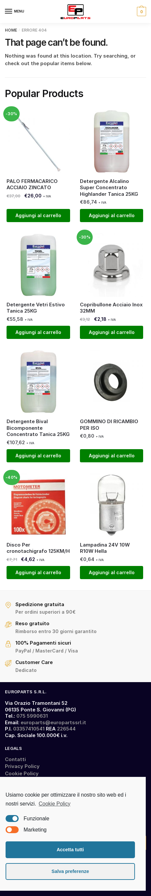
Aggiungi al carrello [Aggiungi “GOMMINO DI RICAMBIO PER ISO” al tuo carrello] (112, 455)
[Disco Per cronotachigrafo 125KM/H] (38, 505)
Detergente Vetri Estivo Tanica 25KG (36, 307)
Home (11, 30)
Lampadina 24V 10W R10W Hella (105, 548)
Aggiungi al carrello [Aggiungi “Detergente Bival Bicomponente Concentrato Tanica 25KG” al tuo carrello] (38, 455)
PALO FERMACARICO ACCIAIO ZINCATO (32, 184)
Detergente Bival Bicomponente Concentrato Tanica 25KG (38, 427)
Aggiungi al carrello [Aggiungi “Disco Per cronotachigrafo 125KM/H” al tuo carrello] (38, 572)
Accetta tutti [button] (70, 849)
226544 (66, 729)
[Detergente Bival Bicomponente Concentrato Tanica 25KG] (38, 382)
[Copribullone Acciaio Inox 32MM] (111, 265)
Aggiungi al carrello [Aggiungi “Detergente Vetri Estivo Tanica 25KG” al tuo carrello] (38, 332)
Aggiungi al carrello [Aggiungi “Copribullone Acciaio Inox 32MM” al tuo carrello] (112, 332)
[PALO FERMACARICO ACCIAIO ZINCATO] (38, 141)
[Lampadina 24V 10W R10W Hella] (111, 505)
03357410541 (29, 729)
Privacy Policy (22, 766)
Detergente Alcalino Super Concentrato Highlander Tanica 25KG (109, 187)
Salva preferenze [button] (70, 871)
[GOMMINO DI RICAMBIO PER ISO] (111, 382)
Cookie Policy (22, 773)
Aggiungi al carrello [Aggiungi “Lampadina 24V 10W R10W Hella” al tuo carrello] (112, 572)
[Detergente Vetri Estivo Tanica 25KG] (38, 265)
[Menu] (15, 11)
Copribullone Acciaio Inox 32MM (111, 307)
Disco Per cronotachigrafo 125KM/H (38, 548)
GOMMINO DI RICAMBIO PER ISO (109, 424)
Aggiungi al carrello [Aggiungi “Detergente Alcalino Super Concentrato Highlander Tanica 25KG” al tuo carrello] (112, 215)
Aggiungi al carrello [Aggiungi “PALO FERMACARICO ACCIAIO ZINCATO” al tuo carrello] (38, 215)
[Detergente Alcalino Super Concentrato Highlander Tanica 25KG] (111, 141)
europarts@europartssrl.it (53, 722)
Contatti (15, 759)
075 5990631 (32, 716)
